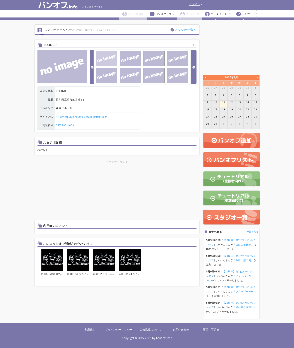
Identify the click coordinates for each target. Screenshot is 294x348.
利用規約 (90, 329)
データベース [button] (219, 16)
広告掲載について (150, 329)
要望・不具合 (211, 329)
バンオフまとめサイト (70, 5)
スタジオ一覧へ (185, 30)
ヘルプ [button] (246, 16)
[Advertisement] (84, 190)
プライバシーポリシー (118, 329)
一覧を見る (252, 231)
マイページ (193, 14)
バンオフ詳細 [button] (136, 16)
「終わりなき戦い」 (244, 307)
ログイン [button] (195, 4)
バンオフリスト (165, 14)
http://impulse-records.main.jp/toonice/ (81, 116)
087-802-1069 (65, 125)
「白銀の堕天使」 (243, 244)
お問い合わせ (181, 329)
